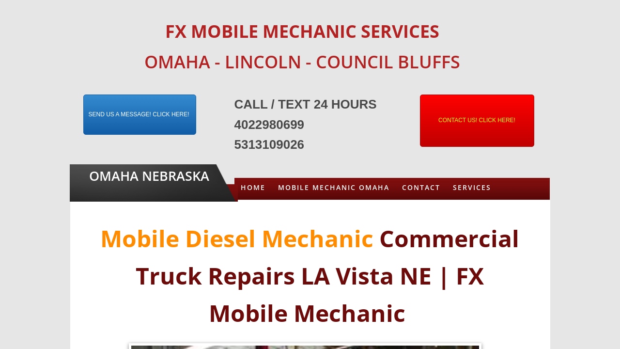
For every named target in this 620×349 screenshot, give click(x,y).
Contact (421, 187)
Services (472, 187)
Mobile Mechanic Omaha (333, 187)
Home (253, 187)
